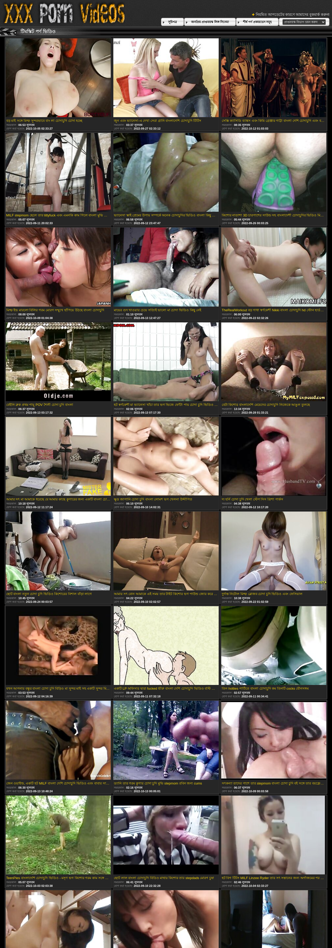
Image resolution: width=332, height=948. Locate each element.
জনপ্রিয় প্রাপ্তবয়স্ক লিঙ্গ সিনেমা (210, 22)
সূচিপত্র (172, 22)
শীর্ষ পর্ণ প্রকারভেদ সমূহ (257, 22)
